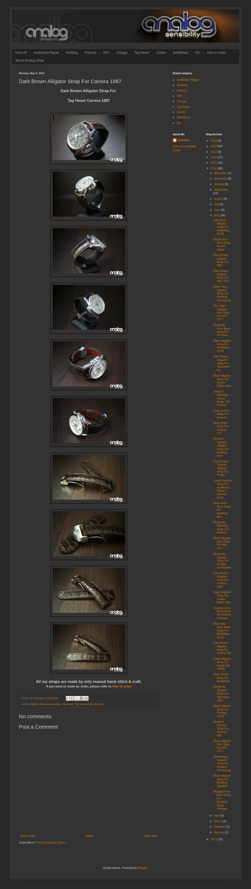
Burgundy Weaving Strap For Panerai (221, 527)
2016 (214, 157)
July (217, 204)
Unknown (184, 140)
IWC (106, 52)
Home (89, 836)
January (219, 832)
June (217, 210)
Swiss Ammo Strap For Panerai (221, 414)
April (217, 815)
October (219, 184)
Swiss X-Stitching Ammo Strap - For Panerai (221, 398)
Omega (121, 52)
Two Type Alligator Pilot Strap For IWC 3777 (221, 312)
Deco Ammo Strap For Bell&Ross (221, 678)
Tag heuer (67, 704)
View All (21, 52)
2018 (214, 146)
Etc (197, 52)
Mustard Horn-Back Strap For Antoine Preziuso (222, 613)
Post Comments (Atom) (51, 842)
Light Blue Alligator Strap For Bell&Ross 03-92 (221, 227)
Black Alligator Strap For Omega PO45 (222, 711)
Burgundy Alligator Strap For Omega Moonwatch (222, 560)
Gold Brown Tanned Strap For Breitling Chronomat (222, 763)
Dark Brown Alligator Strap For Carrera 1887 (221, 579)
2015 (214, 162)
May (217, 215)
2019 (214, 140)
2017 (214, 151)
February (220, 826)
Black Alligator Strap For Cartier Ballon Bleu (222, 381)
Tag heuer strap (83, 704)
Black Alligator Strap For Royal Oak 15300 (222, 664)
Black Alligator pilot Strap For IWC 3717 (222, 543)
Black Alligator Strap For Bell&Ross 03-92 (222, 346)
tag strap (99, 704)
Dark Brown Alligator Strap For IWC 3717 (221, 276)
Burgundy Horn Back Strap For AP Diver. (221, 330)
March (218, 821)
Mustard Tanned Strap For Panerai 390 (221, 728)
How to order (216, 52)
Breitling (72, 52)
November (221, 178)
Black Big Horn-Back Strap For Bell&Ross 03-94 (221, 630)
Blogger (142, 868)
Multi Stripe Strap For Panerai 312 (221, 428)
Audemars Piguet (46, 52)
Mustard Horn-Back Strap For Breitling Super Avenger (222, 800)
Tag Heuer (141, 52)
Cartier (161, 52)
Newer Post (27, 836)
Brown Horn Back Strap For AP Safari (222, 244)
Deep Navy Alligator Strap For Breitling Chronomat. (222, 293)
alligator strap (37, 704)
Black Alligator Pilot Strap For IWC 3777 (222, 746)
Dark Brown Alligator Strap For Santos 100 (222, 648)
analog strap (54, 704)
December (221, 173)
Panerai (90, 52)
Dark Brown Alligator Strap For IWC (221, 260)
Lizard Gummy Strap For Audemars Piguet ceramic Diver (222, 489)
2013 (214, 839)
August (219, 198)
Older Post (150, 836)
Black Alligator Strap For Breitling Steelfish (222, 781)
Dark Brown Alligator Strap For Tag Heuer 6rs (221, 363)
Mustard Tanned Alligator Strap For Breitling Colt (221, 447)
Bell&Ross (180, 52)
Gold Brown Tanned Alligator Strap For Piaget (221, 468)
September (221, 189)
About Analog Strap (29, 60)
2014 (214, 168)
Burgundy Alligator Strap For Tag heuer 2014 (221, 693)
